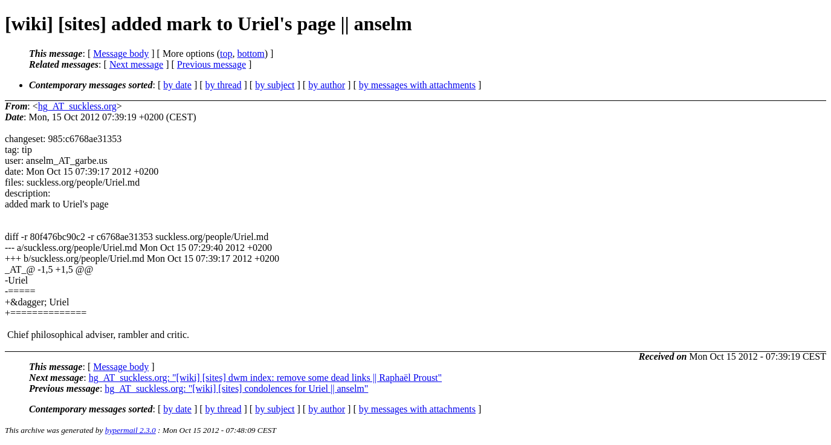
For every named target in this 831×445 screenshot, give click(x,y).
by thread (223, 85)
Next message (136, 64)
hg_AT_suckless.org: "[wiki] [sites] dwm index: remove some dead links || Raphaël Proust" (265, 377)
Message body (121, 53)
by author (326, 85)
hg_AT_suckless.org (77, 106)
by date (177, 85)
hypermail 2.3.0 (130, 430)
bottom (250, 53)
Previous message (211, 64)
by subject (274, 85)
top (226, 53)
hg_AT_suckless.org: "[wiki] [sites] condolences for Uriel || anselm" (236, 388)
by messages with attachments (417, 85)
